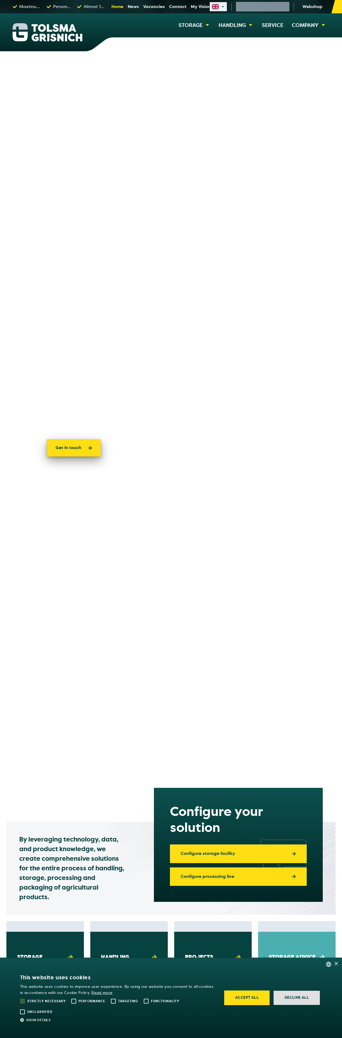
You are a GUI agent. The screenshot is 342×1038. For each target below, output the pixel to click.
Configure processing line (238, 876)
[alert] (171, 998)
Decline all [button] (297, 997)
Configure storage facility (238, 853)
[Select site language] (218, 6)
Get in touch (74, 447)
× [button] (336, 964)
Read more (101, 992)
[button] (118, 1020)
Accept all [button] (247, 997)
